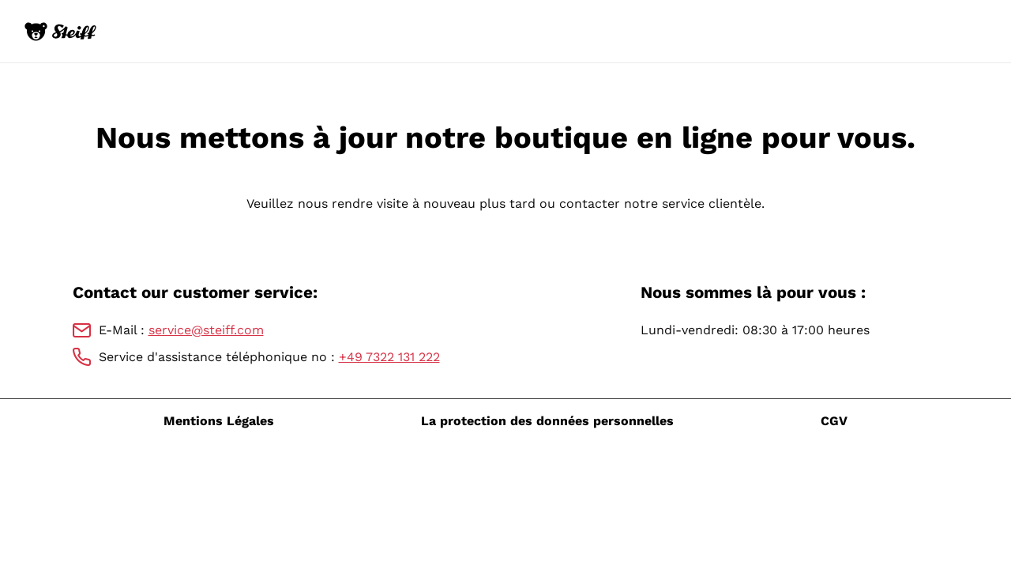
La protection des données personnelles (547, 420)
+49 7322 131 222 (389, 356)
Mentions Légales (218, 420)
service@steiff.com (206, 329)
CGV (834, 420)
